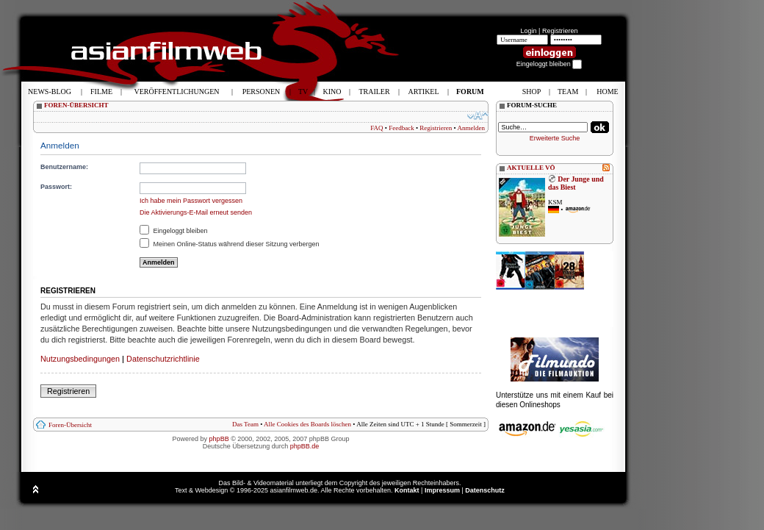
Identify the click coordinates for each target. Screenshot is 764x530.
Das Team (245, 424)
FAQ (376, 128)
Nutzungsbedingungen (80, 358)
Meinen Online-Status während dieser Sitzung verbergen (230, 244)
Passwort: (56, 186)
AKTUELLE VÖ (531, 167)
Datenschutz (485, 490)
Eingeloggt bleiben (174, 230)
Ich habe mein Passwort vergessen (191, 200)
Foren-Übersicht (70, 425)
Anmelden (472, 128)
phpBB (219, 439)
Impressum (442, 490)
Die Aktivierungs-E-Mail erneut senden (196, 212)
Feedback (401, 128)
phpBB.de (305, 446)
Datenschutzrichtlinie (163, 358)
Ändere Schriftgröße (478, 115)
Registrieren (560, 31)
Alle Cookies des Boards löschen (307, 424)
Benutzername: (64, 167)
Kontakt (406, 490)
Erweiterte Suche (555, 138)
